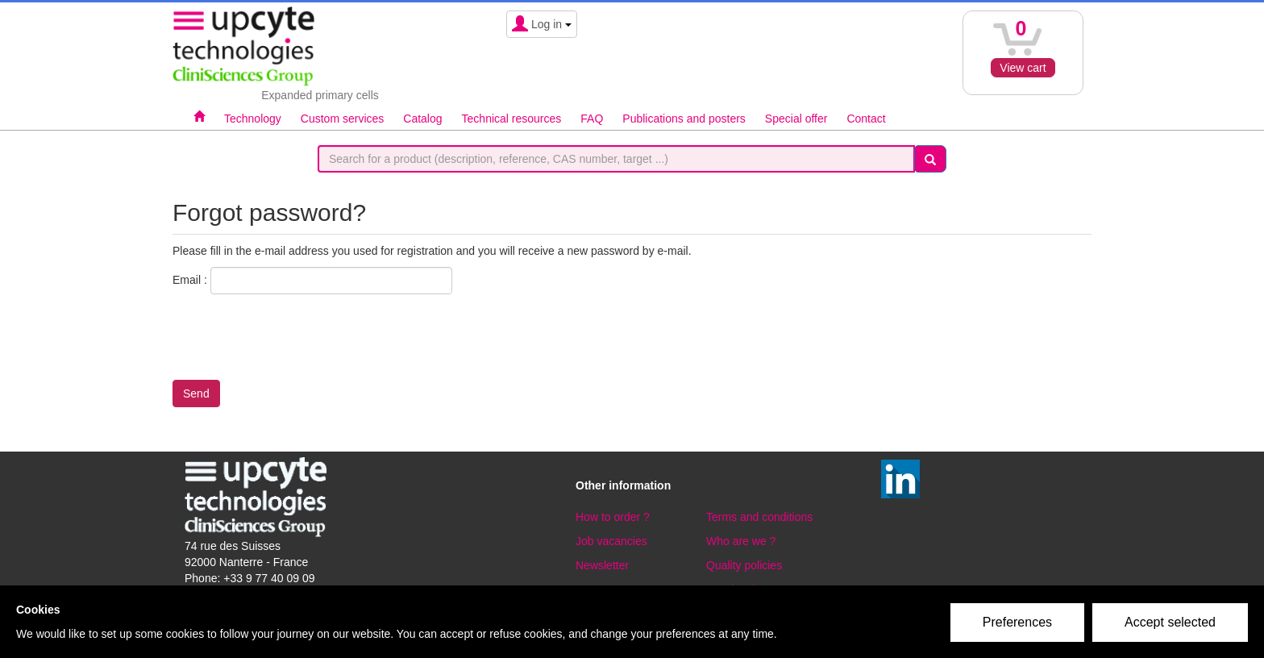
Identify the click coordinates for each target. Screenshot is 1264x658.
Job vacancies (611, 541)
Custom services (342, 118)
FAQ (591, 118)
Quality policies (744, 565)
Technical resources (512, 118)
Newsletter (602, 565)
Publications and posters (684, 118)
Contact (865, 118)
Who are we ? (740, 541)
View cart (1023, 67)
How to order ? (613, 516)
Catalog (422, 118)
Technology (252, 118)
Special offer (796, 118)
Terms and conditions (759, 516)
